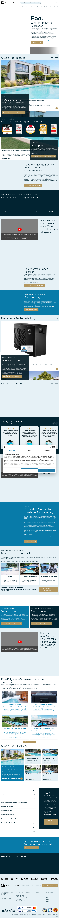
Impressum (21, 914)
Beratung (46, 6)
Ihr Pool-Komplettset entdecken (50, 822)
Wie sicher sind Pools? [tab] (18, 831)
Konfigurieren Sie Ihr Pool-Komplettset (43, 156)
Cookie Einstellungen (15, 914)
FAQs (37, 899)
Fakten (44, 914)
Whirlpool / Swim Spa (31, 6)
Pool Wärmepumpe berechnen (34, 285)
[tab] (7, 129)
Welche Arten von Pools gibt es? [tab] (18, 806)
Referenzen (48, 897)
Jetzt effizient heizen (31, 309)
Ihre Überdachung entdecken (12, 376)
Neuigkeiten (48, 895)
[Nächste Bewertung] (57, 423)
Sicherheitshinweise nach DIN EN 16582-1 (52, 914)
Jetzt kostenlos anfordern (33, 185)
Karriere (47, 901)
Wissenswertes (39, 897)
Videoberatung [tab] (22, 207)
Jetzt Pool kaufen (37, 43)
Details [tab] (29, 450)
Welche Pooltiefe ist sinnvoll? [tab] (18, 798)
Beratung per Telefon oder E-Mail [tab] (37, 207)
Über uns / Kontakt (54, 6)
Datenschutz (34, 914)
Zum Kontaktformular (31, 848)
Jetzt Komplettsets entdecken (48, 589)
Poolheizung (12, 6)
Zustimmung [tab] (12, 450)
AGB (25, 914)
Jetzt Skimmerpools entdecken (11, 623)
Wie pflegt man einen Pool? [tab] (18, 810)
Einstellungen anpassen (29, 470)
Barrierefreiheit (39, 914)
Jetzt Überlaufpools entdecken (41, 623)
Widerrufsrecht (29, 914)
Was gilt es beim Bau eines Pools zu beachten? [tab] (18, 794)
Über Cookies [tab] (47, 450)
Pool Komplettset (4, 6)
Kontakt (47, 899)
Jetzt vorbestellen (30, 541)
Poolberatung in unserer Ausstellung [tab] (51, 207)
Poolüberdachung (21, 6)
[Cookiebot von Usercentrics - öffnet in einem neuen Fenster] (50, 447)
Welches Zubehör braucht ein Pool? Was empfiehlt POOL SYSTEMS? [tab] (18, 802)
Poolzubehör (40, 6)
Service (37, 894)
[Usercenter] (50, 3)
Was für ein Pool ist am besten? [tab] (18, 827)
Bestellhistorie (29, 895)
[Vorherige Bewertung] (53, 423)
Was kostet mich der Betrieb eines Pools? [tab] (18, 823)
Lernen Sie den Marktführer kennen (13, 113)
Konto (27, 894)
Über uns (48, 894)
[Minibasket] (56, 3)
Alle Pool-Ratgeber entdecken (29, 741)
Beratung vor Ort (39, 895)
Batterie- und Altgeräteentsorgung (53, 916)
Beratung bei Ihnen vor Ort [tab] (7, 207)
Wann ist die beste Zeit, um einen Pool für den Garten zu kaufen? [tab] (18, 790)
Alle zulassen (46, 470)
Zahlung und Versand (30, 897)
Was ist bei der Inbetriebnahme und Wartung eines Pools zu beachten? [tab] (18, 819)
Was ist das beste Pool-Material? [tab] (18, 815)
